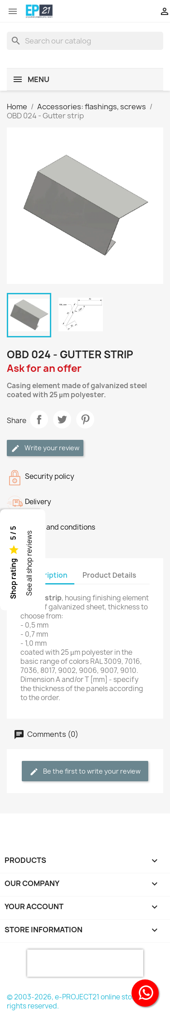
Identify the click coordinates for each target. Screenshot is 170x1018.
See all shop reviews (29, 563)
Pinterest (85, 419)
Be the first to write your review (85, 771)
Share (39, 419)
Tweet (62, 419)
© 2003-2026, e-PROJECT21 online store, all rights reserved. (78, 1001)
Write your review (45, 448)
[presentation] (85, 963)
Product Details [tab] (109, 575)
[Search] (85, 41)
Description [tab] (47, 575)
